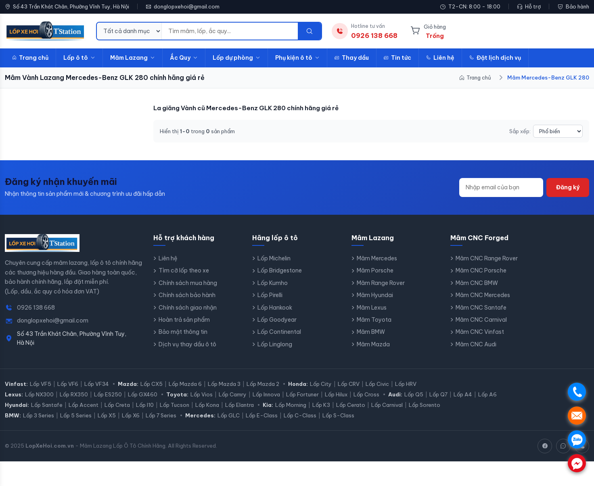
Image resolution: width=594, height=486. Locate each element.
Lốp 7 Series (161, 415)
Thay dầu (352, 57)
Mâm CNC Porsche (481, 270)
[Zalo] (563, 446)
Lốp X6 (131, 415)
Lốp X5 (107, 415)
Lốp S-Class (338, 415)
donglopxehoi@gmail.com (187, 6)
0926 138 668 (36, 307)
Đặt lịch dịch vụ (495, 57)
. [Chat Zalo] (576, 439)
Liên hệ (440, 57)
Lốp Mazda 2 (263, 384)
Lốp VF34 (96, 384)
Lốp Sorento (424, 405)
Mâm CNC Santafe (481, 307)
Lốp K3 (321, 405)
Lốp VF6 (67, 384)
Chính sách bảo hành (187, 295)
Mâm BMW (371, 331)
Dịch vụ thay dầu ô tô (187, 344)
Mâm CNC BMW (477, 283)
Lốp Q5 (413, 394)
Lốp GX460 (142, 394)
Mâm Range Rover (381, 283)
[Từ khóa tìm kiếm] (230, 31)
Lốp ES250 (108, 394)
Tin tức (397, 57)
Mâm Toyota (374, 319)
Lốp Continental (279, 331)
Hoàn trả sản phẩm (184, 319)
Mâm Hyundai (375, 295)
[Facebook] (545, 446)
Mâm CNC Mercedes (483, 295)
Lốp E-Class (262, 415)
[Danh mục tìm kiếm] (129, 31)
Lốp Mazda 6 (185, 384)
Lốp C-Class (300, 415)
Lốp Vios (201, 394)
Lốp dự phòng (236, 57)
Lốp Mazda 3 (224, 384)
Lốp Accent (83, 405)
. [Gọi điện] (576, 392)
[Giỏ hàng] (428, 31)
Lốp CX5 (151, 384)
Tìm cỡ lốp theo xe (184, 270)
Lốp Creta (117, 405)
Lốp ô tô (79, 57)
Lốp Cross (366, 394)
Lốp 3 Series (38, 415)
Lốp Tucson (174, 405)
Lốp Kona (207, 405)
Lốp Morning (290, 405)
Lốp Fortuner (302, 394)
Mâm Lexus (372, 307)
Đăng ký (567, 187)
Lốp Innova (266, 394)
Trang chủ (30, 57)
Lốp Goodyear (277, 319)
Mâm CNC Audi (476, 344)
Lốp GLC (229, 415)
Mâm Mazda (373, 344)
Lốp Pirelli (269, 295)
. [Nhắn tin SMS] (576, 415)
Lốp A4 (463, 394)
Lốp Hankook (274, 307)
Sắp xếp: (520, 131)
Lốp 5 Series (76, 415)
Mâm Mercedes (377, 258)
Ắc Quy (184, 57)
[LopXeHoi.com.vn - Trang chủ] (45, 31)
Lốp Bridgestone (279, 270)
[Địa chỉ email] (501, 187)
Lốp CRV (349, 384)
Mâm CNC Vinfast (480, 331)
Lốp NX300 (39, 394)
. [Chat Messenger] (576, 463)
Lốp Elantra (239, 405)
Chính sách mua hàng (188, 283)
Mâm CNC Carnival (481, 319)
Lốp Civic (377, 384)
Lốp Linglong (274, 344)
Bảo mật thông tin (183, 331)
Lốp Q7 (438, 394)
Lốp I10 (145, 405)
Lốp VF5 (40, 384)
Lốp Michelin (274, 258)
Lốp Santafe (47, 405)
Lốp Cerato (350, 405)
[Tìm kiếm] (309, 31)
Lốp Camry (233, 394)
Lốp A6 (487, 394)
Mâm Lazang (132, 57)
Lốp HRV (405, 384)
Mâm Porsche (375, 270)
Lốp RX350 (74, 394)
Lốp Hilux (336, 394)
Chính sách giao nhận (188, 307)
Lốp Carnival (387, 405)
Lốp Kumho (272, 283)
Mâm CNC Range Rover (487, 258)
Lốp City (321, 384)
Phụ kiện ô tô (297, 57)
